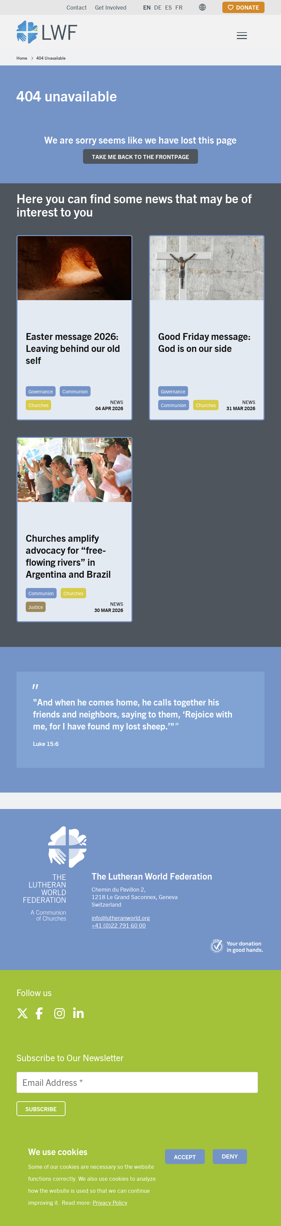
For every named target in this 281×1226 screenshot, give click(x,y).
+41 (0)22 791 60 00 (119, 930)
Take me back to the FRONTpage (140, 161)
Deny (230, 1156)
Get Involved (111, 7)
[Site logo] (52, 33)
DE (158, 7)
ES (168, 7)
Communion (75, 396)
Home (21, 62)
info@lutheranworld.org (121, 922)
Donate (247, 7)
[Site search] (260, 40)
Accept (185, 1157)
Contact (77, 7)
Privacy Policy (110, 1202)
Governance (40, 396)
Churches (38, 409)
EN (147, 7)
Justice (35, 611)
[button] (202, 7)
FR (179, 7)
